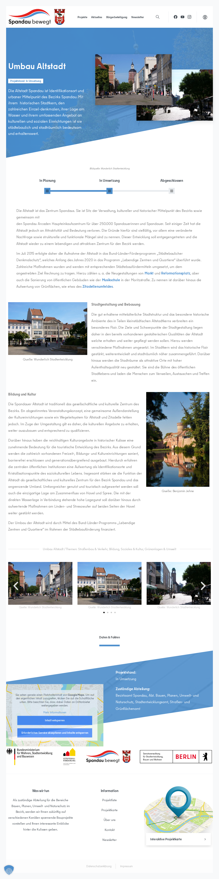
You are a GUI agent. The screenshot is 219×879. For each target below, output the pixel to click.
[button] (15, 586)
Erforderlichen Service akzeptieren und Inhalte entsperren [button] (54, 774)
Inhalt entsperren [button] (55, 762)
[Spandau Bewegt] (108, 756)
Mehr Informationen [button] (54, 754)
